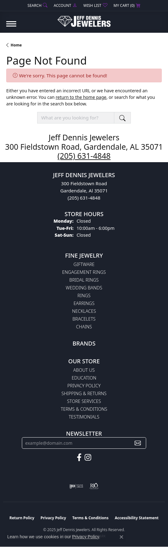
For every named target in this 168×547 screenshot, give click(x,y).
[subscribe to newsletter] (138, 443)
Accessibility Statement (136, 517)
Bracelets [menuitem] (84, 319)
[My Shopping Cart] (127, 5)
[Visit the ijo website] (76, 486)
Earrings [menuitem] (83, 303)
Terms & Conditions (84, 409)
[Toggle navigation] (11, 27)
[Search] (37, 5)
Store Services (84, 401)
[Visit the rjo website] (94, 486)
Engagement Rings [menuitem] (84, 272)
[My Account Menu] (65, 5)
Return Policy (21, 517)
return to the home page (81, 97)
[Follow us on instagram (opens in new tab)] (88, 457)
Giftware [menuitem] (83, 264)
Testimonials (84, 417)
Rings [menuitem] (84, 295)
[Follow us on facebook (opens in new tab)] (79, 457)
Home (16, 45)
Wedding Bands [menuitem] (84, 288)
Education (84, 378)
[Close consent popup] (121, 537)
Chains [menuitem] (84, 327)
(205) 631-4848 (84, 156)
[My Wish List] (95, 5)
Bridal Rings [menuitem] (84, 280)
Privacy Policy (84, 386)
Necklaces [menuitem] (84, 311)
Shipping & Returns (84, 393)
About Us (84, 370)
